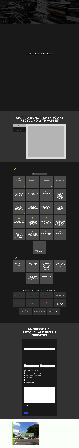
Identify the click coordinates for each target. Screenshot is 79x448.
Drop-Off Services (29, 380)
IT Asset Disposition (29, 377)
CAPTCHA (26, 405)
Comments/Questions (28, 385)
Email (42, 364)
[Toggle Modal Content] (34, 2)
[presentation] (32, 408)
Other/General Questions (30, 382)
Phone (25, 364)
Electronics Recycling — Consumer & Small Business (35, 373)
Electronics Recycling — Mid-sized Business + (33, 375)
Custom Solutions (29, 379)
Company (25, 347)
